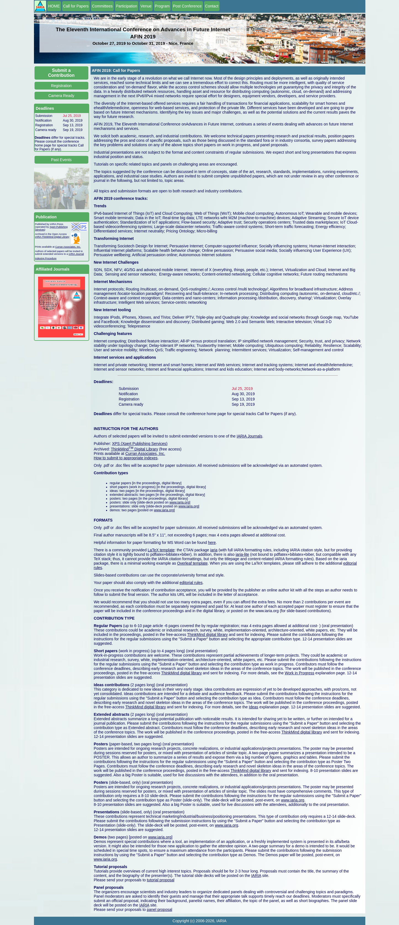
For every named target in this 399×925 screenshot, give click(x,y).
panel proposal (159, 909)
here (212, 542)
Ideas (253, 707)
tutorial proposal (161, 880)
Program (162, 6)
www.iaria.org (179, 502)
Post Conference (187, 6)
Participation (126, 6)
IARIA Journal (76, 254)
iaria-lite (242, 554)
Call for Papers (76, 6)
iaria (213, 550)
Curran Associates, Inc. (68, 246)
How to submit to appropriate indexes (126, 458)
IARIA (256, 875)
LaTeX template (161, 550)
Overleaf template (192, 563)
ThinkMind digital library (207, 634)
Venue (146, 6)
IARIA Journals (249, 436)
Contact (211, 6)
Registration (61, 85)
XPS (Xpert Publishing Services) (140, 443)
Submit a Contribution (61, 73)
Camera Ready (61, 95)
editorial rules (190, 582)
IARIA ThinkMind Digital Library (52, 236)
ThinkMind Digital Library (134, 449)
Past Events (61, 160)
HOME (54, 6)
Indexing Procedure (46, 258)
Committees (102, 6)
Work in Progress (299, 673)
